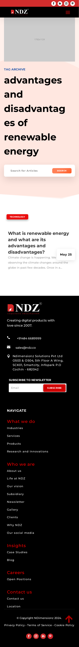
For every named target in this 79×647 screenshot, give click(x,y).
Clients (12, 517)
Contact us (15, 598)
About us (14, 470)
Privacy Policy (14, 625)
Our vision (15, 486)
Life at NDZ (16, 478)
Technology (17, 216)
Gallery (12, 509)
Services (13, 435)
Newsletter (15, 501)
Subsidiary (15, 494)
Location (14, 606)
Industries (15, 428)
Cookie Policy (64, 625)
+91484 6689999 (29, 338)
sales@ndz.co (26, 348)
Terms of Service (39, 625)
